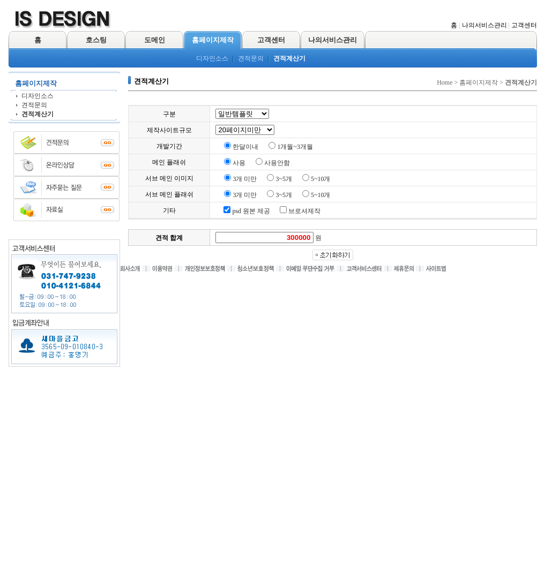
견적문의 (251, 58)
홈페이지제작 (213, 40)
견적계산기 (289, 58)
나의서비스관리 (484, 25)
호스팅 (96, 40)
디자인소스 (212, 58)
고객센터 (524, 25)
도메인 (154, 40)
